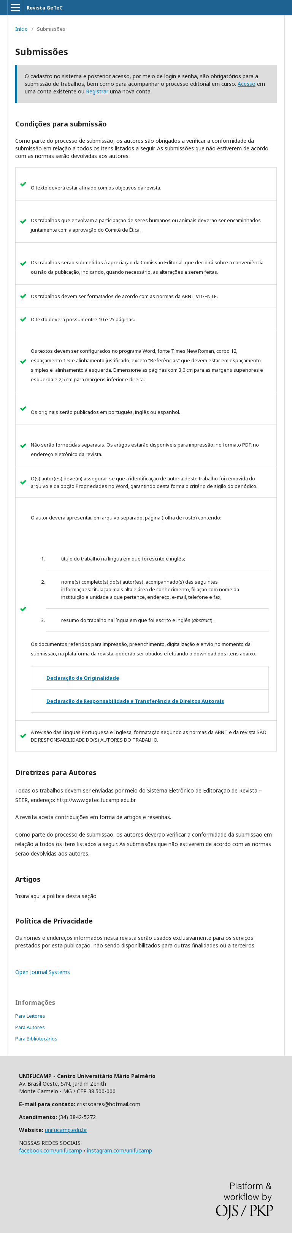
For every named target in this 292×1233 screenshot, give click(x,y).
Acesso (247, 83)
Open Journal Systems (42, 972)
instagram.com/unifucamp (119, 1150)
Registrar (97, 91)
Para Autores (30, 1027)
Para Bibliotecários (36, 1038)
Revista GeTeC (45, 7)
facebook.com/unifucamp (50, 1150)
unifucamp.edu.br (66, 1130)
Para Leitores (30, 1015)
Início (21, 28)
